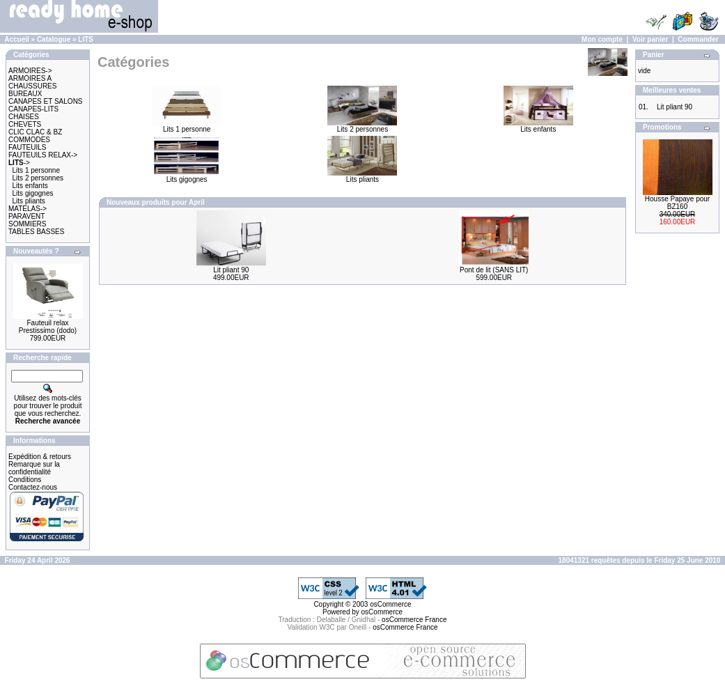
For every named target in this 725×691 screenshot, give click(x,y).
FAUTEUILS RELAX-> (42, 155)
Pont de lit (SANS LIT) (494, 270)
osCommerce (390, 604)
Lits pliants (29, 201)
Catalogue (53, 39)
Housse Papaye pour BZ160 (677, 202)
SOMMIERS (27, 224)
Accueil (16, 39)
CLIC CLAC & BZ (35, 132)
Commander (698, 39)
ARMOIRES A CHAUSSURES (32, 82)
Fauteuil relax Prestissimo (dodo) (48, 326)
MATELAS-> (27, 208)
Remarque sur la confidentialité (34, 468)
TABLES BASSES (36, 231)
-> (19, 162)
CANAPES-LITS (33, 109)
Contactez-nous (32, 487)
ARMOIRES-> (30, 71)
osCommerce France (414, 619)
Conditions (24, 479)
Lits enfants (30, 185)
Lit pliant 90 (231, 270)
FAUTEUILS (27, 147)
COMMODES (29, 139)
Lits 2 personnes (38, 178)
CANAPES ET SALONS (45, 101)
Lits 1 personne (36, 170)
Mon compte (602, 39)
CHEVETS (24, 124)
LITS (85, 39)
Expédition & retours (39, 456)
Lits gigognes (33, 193)
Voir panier (650, 39)
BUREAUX (25, 94)
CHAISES (23, 117)
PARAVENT (26, 216)
